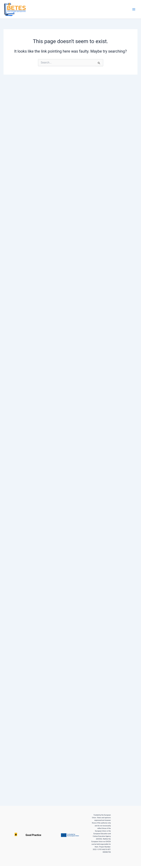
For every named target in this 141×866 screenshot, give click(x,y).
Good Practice (16, 835)
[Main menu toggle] (133, 9)
